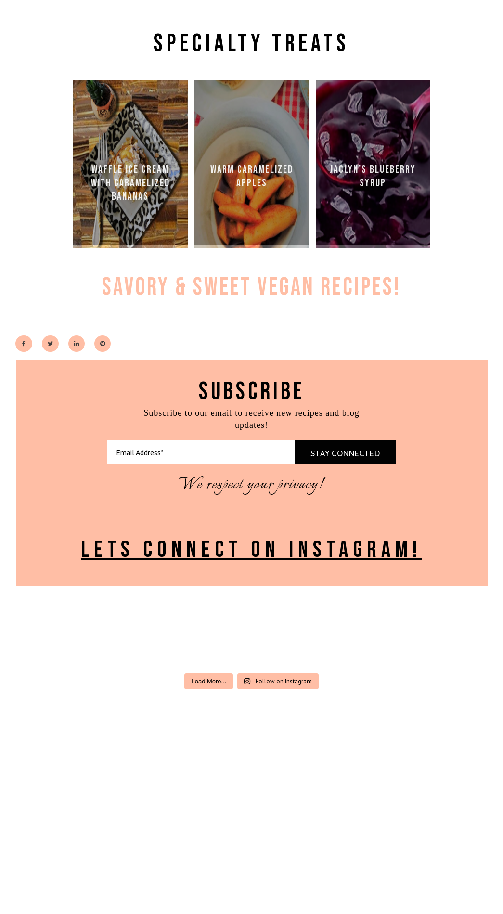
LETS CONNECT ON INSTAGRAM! (251, 550)
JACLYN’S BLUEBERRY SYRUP (373, 176)
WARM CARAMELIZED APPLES (251, 176)
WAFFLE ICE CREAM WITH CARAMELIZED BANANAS (130, 183)
